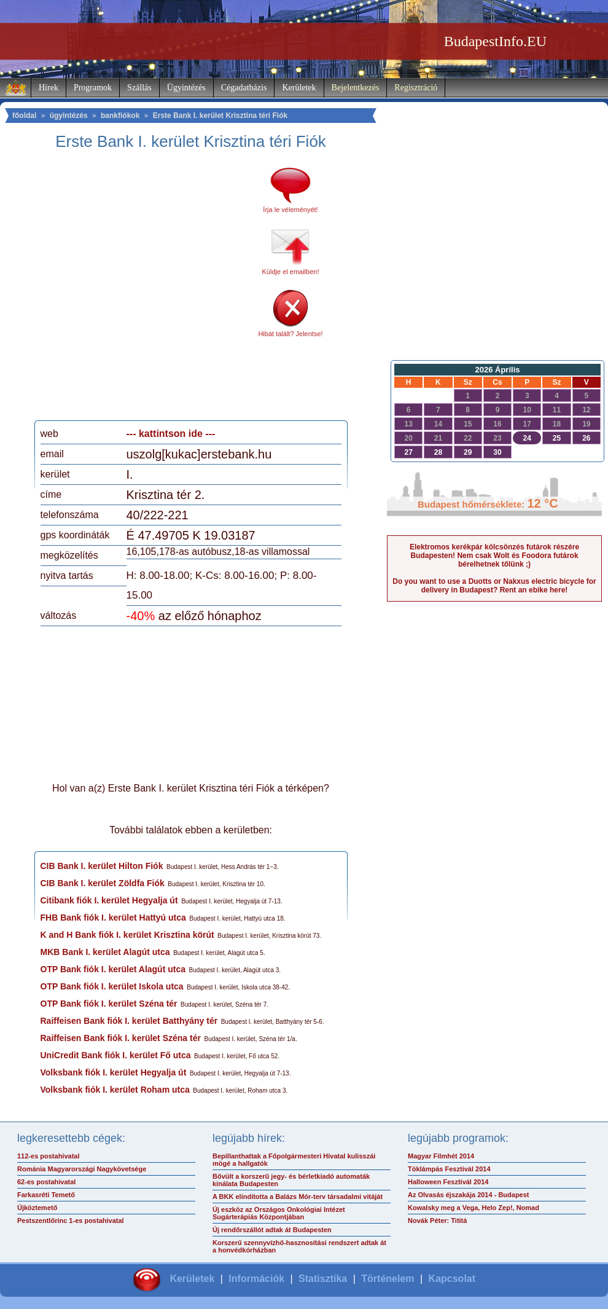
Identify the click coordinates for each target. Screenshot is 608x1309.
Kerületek (299, 87)
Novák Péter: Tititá (437, 1220)
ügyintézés (69, 115)
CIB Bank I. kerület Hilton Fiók (102, 866)
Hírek (48, 87)
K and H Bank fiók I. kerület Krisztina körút (127, 935)
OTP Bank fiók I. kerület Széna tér (109, 1003)
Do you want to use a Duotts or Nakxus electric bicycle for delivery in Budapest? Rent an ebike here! (494, 585)
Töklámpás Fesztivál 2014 (449, 1169)
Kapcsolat (452, 1278)
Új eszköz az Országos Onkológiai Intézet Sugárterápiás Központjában (278, 1213)
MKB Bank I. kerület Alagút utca (105, 952)
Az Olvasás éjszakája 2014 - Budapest (468, 1194)
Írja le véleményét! (290, 209)
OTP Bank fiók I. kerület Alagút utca (113, 969)
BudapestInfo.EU (495, 41)
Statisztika (322, 1278)
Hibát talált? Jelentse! (290, 333)
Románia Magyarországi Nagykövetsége (81, 1169)
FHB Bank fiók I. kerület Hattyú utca (113, 917)
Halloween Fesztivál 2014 (448, 1181)
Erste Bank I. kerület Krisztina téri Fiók (220, 115)
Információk (256, 1278)
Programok (93, 87)
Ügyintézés (186, 87)
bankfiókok (120, 115)
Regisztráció (415, 87)
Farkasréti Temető (46, 1194)
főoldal (24, 115)
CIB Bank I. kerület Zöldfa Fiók (103, 883)
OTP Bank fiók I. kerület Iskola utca (112, 986)
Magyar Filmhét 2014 (441, 1156)
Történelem (387, 1278)
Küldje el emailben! (290, 271)
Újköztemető (37, 1207)
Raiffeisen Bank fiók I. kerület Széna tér (121, 1038)
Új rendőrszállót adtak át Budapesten (272, 1229)
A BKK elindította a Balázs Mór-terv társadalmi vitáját (297, 1196)
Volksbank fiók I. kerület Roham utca (115, 1090)
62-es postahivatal (46, 1181)
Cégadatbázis (244, 87)
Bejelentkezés (356, 87)
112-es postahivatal (48, 1156)
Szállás (139, 87)
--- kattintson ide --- (171, 433)
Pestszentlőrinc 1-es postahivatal (70, 1220)
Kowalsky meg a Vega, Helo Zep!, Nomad (473, 1207)
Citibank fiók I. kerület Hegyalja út (109, 900)
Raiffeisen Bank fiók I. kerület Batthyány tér (129, 1021)
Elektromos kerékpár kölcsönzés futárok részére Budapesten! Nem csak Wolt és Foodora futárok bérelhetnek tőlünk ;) (494, 555)
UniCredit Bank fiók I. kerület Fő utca (116, 1055)
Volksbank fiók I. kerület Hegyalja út (114, 1072)
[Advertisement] (118, 290)
